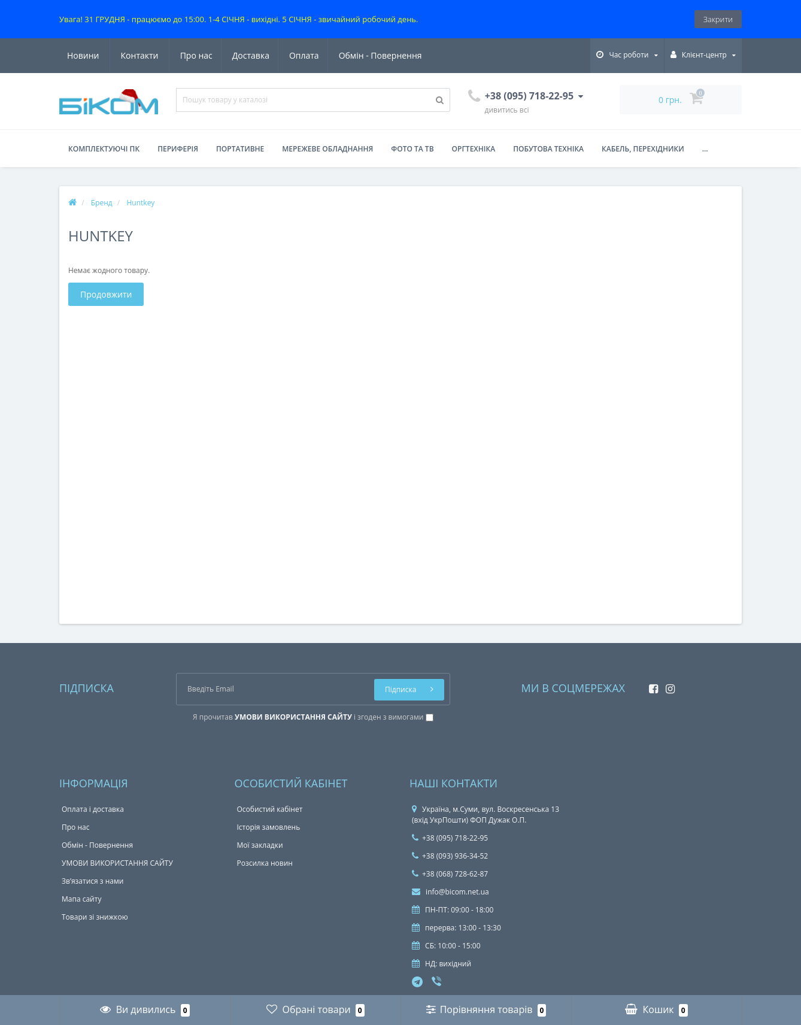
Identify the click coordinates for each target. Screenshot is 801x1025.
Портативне (240, 149)
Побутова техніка (548, 149)
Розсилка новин (265, 863)
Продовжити (106, 294)
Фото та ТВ (412, 149)
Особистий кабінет (270, 809)
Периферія (177, 149)
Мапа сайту (81, 899)
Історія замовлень (269, 827)
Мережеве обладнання (327, 149)
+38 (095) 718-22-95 (450, 838)
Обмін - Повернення (272, 55)
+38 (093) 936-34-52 (450, 856)
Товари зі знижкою (95, 917)
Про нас (83, 55)
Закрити (718, 19)
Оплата (195, 55)
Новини (352, 55)
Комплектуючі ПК (103, 149)
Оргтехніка (474, 149)
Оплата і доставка (93, 809)
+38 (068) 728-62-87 (450, 874)
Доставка (139, 55)
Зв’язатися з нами (92, 881)
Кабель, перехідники (643, 149)
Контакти (408, 55)
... (705, 149)
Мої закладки (260, 845)
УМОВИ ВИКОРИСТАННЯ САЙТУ (117, 863)
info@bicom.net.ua (450, 892)
